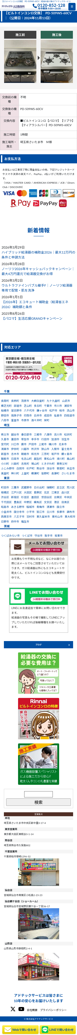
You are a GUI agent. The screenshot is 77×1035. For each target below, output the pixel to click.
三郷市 (38, 434)
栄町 (46, 420)
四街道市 (69, 415)
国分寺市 (19, 511)
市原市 (25, 420)
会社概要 (32, 1010)
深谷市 (51, 468)
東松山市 (49, 458)
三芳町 (45, 454)
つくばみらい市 (10, 535)
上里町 (25, 473)
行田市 (45, 439)
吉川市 (58, 434)
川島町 (15, 463)
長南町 (5, 400)
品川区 (65, 492)
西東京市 (6, 516)
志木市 (15, 454)
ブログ (39, 644)
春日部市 (26, 434)
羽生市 (65, 439)
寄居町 (61, 468)
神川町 (15, 473)
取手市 (49, 535)
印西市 (28, 415)
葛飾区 (38, 492)
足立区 (61, 487)
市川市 (58, 405)
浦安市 (68, 405)
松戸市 (53, 410)
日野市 (5, 521)
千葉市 (48, 405)
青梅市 (41, 507)
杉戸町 (30, 468)
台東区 (58, 497)
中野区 (28, 502)
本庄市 (71, 468)
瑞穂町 (51, 487)
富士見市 (66, 449)
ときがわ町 (48, 463)
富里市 (15, 420)
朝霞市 (25, 454)
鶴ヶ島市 (66, 454)
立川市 (51, 511)
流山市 (71, 410)
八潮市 (48, 434)
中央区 (68, 497)
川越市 (25, 449)
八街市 (5, 420)
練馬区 (38, 502)
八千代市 (29, 410)
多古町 (38, 405)
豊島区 (18, 502)
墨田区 (35, 497)
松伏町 (68, 434)
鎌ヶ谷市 (42, 410)
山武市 (66, 400)
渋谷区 (5, 497)
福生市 (25, 521)
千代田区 (6, 502)
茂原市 (25, 400)
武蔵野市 (26, 487)
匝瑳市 (18, 405)
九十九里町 (53, 400)
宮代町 (5, 444)
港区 (56, 502)
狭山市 (45, 449)
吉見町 (25, 463)
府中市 (15, 521)
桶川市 (53, 444)
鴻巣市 (5, 449)
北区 (46, 492)
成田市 (48, 415)
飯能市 (5, 458)
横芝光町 (6, 405)
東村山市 (57, 516)
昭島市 (5, 507)
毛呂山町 (26, 458)
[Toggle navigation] (72, 7)
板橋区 (5, 492)
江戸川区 (16, 492)
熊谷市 (41, 468)
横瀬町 (35, 473)
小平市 (30, 511)
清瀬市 (51, 507)
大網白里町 (38, 400)
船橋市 (5, 410)
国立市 (61, 507)
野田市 (5, 415)
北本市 (63, 444)
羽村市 (30, 516)
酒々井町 (36, 420)
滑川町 (61, 458)
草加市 (25, 439)
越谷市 (15, 434)
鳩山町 (35, 463)
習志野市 (16, 410)
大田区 (28, 492)
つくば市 (27, 535)
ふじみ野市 (7, 468)
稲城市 (30, 507)
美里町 (5, 473)
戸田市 (33, 444)
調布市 (71, 511)
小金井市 (6, 511)
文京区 (48, 502)
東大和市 (70, 516)
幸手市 (35, 439)
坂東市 (59, 535)
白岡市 (20, 468)
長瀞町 (55, 473)
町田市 (5, 487)
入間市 (55, 449)
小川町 (5, 463)
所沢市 (35, 449)
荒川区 (71, 487)
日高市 (15, 458)
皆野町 (45, 473)
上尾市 (43, 444)
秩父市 (5, 434)
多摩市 (61, 511)
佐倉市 (58, 415)
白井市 (38, 415)
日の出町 (39, 487)
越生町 (38, 458)
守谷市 (38, 535)
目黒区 (65, 502)
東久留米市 (43, 516)
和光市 (35, 454)
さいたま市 (68, 473)
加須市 (55, 439)
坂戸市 (55, 454)
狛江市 (41, 511)
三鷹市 (15, 487)
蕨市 (23, 444)
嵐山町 (71, 458)
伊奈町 (15, 449)
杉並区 (25, 497)
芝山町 (28, 405)
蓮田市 (15, 439)
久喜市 (5, 439)
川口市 (15, 444)
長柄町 (15, 400)
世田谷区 (46, 497)
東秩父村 (62, 463)
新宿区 (15, 497)
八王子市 (19, 516)
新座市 (5, 454)
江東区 (55, 492)
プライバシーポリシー (53, 1010)
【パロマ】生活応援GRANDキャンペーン (32, 318)
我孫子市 (16, 415)
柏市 (62, 410)
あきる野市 (17, 507)
